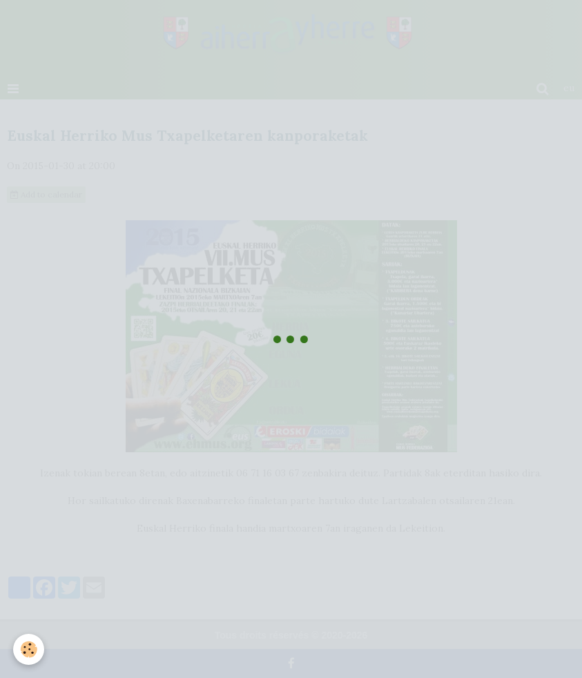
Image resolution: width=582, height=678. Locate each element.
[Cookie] (29, 649)
